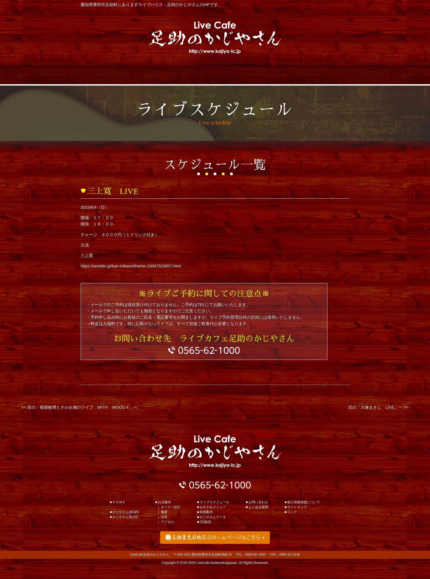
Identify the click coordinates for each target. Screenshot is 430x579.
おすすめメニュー (161, 74)
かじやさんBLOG (125, 517)
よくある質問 (258, 507)
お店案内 (322, 74)
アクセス (167, 522)
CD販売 (205, 522)
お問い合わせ (258, 502)
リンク (292, 512)
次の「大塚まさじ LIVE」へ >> (378, 407)
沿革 (164, 517)
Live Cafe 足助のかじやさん (215, 37)
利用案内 (215, 74)
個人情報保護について (303, 502)
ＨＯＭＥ (119, 502)
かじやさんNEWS (125, 512)
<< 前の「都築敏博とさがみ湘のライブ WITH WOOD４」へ (79, 407)
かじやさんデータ (269, 74)
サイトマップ (297, 507)
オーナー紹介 (171, 507)
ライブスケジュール (107, 74)
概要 (164, 512)
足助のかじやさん (215, 451)
